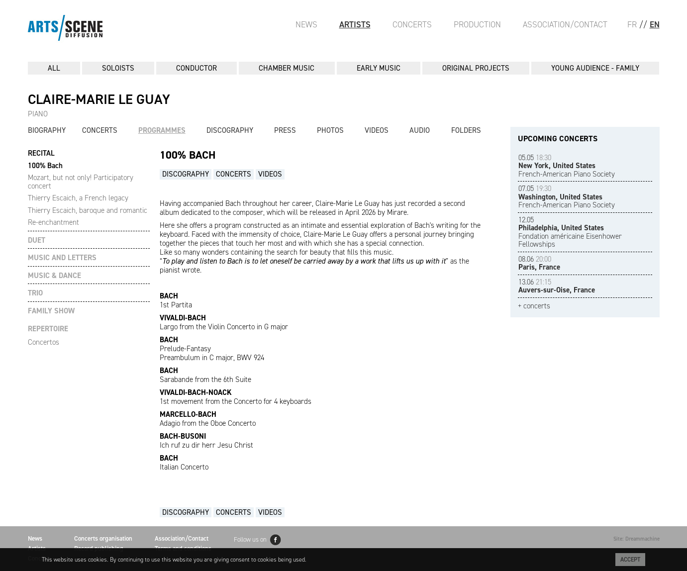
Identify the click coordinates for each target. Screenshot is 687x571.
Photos (330, 130)
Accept (630, 560)
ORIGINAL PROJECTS (475, 68)
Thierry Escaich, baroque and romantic (87, 210)
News (306, 24)
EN (655, 24)
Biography (47, 130)
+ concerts (534, 306)
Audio (419, 130)
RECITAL (41, 153)
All (54, 68)
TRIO (35, 293)
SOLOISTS (118, 68)
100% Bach (45, 166)
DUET (36, 240)
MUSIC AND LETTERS (62, 258)
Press (285, 130)
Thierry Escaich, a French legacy (78, 198)
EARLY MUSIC (378, 68)
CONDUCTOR (196, 68)
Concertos (43, 342)
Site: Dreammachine (636, 539)
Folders (466, 130)
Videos (377, 130)
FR (632, 24)
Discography (229, 130)
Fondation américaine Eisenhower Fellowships (570, 232)
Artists (355, 24)
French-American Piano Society (566, 166)
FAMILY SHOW (51, 311)
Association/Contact (565, 24)
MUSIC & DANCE (54, 276)
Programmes (162, 130)
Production (477, 24)
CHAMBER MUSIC (286, 68)
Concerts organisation (103, 538)
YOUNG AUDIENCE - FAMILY (595, 68)
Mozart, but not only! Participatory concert (80, 182)
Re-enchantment (53, 222)
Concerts (412, 24)
